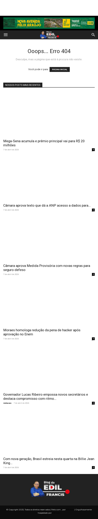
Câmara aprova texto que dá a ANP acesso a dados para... (47, 205)
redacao (7, 403)
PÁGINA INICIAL (59, 69)
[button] (5, 34)
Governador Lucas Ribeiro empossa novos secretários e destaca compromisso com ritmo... (45, 397)
